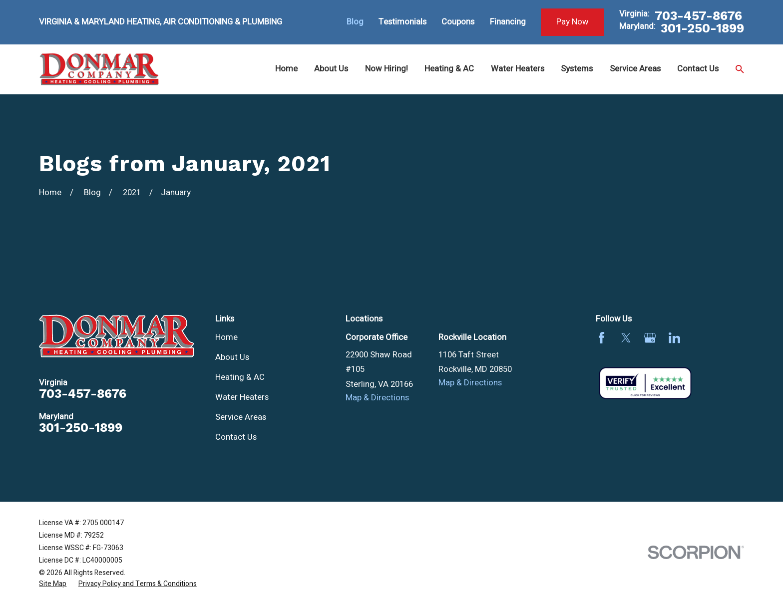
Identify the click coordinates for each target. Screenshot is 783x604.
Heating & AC (240, 377)
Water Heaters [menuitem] (517, 69)
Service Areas (240, 417)
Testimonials (402, 22)
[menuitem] (52, 584)
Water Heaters (242, 397)
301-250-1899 (702, 28)
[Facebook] (601, 337)
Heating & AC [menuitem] (449, 69)
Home (226, 337)
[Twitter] (626, 337)
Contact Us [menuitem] (698, 69)
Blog (355, 22)
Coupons (457, 22)
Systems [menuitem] (577, 69)
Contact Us (236, 437)
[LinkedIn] (674, 337)
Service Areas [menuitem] (635, 69)
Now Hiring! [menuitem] (386, 69)
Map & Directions (377, 398)
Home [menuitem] (286, 69)
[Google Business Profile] (650, 337)
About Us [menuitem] (331, 69)
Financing (508, 22)
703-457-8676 (698, 15)
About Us (232, 357)
